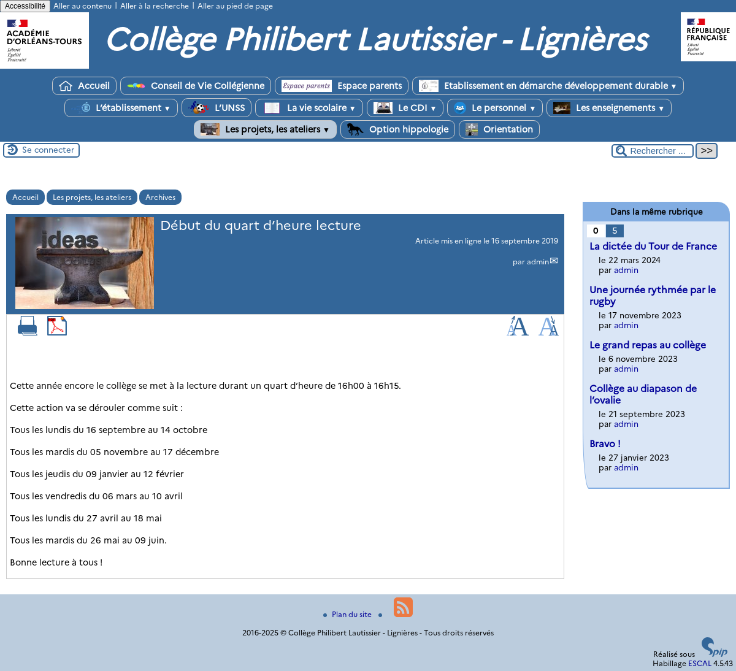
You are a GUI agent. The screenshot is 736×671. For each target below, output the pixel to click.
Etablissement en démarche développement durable (548, 86)
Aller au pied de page (235, 5)
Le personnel (495, 108)
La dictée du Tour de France (653, 246)
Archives (160, 197)
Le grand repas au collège (647, 345)
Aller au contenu (82, 5)
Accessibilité (25, 6)
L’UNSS (216, 107)
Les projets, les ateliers (265, 129)
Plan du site (348, 614)
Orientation (499, 129)
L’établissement (121, 108)
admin (538, 261)
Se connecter (48, 150)
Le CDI (405, 108)
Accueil (84, 86)
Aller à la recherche (154, 5)
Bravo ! (605, 444)
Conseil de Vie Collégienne (195, 86)
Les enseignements (609, 108)
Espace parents (342, 86)
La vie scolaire (309, 108)
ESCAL (699, 663)
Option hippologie (397, 129)
